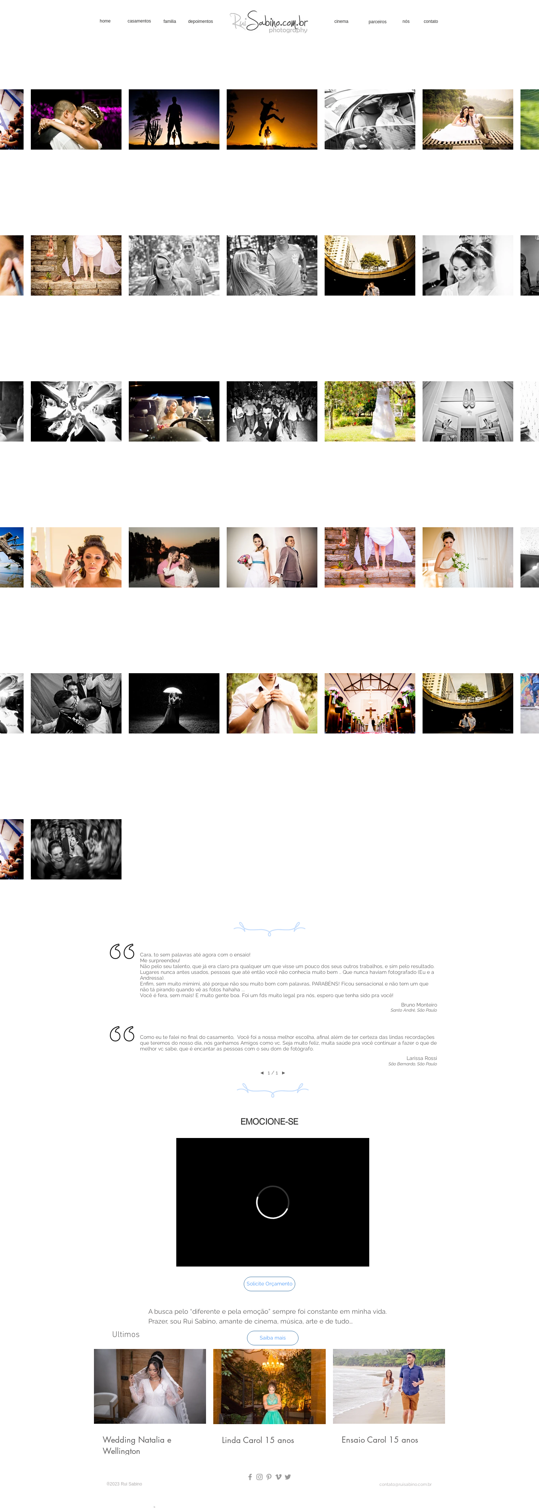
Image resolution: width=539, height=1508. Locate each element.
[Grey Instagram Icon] (259, 1477)
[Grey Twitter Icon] (288, 1477)
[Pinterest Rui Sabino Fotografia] (269, 1477)
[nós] (406, 21)
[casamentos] (139, 21)
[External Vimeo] (272, 1202)
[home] (105, 21)
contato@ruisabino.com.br (405, 1484)
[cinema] (341, 21)
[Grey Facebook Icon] (250, 1477)
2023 (115, 1484)
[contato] (431, 21)
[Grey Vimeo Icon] (278, 1477)
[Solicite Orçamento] (269, 1284)
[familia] (170, 21)
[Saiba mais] (273, 1338)
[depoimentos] (200, 21)
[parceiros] (377, 22)
